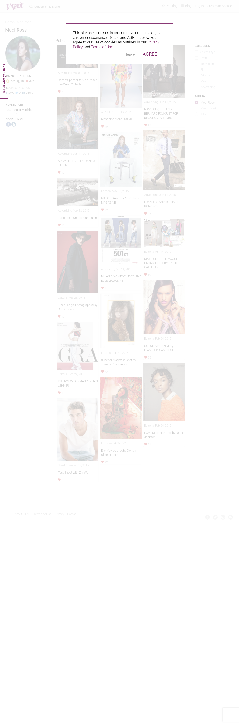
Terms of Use (102, 47)
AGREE (150, 54)
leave (130, 54)
